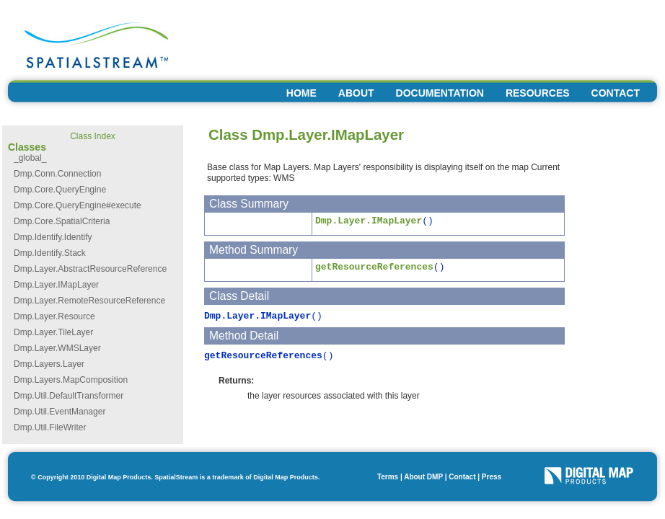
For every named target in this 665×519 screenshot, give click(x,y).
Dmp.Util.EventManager (59, 412)
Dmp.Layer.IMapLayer (56, 285)
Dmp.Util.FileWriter (50, 427)
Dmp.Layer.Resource (54, 316)
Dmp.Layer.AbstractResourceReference (90, 269)
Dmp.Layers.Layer (49, 364)
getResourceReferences (374, 267)
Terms (387, 477)
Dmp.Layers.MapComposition (71, 380)
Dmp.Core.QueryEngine (60, 190)
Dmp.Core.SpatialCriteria (62, 221)
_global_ (30, 158)
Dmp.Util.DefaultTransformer (68, 396)
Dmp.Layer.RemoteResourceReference (89, 301)
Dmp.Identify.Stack (50, 253)
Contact (462, 477)
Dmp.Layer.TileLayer (53, 332)
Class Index (92, 136)
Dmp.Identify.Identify (53, 237)
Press (491, 477)
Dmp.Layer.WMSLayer (57, 348)
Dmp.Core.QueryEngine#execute (77, 205)
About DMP (423, 477)
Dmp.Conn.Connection (57, 174)
